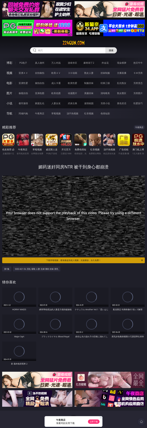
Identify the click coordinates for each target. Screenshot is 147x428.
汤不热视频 (72, 113)
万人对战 (56, 62)
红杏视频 (88, 113)
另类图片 (138, 93)
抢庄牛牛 (138, 62)
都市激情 (23, 103)
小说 (9, 103)
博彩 (9, 63)
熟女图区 (121, 93)
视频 (9, 73)
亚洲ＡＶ (23, 73)
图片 (9, 93)
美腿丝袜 (88, 93)
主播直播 (121, 73)
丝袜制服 (105, 73)
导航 (9, 113)
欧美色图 (56, 93)
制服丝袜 (88, 83)
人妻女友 (56, 103)
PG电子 (23, 62)
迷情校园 (88, 103)
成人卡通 (56, 83)
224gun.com (73, 43)
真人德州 (39, 62)
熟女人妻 (88, 73)
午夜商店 (39, 113)
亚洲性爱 (23, 83)
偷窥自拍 (23, 93)
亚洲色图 (39, 93)
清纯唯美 (105, 93)
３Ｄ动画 (72, 73)
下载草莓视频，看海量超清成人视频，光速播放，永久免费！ (94, 260)
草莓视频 (56, 113)
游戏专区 (72, 62)
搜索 (111, 50)
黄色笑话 (121, 103)
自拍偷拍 (39, 73)
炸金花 (105, 62)
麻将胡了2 (88, 62)
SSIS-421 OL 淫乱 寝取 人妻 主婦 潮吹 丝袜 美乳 (36, 269)
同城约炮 (23, 113)
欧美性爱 (72, 83)
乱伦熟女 (121, 83)
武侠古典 (72, 103)
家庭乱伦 (39, 103)
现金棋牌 (121, 62)
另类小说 (105, 103)
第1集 (6, 269)
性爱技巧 (138, 103)
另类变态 (138, 83)
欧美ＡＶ (56, 73)
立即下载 (94, 421)
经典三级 (105, 83)
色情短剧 (105, 113)
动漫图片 (72, 93)
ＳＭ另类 (138, 73)
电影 (9, 83)
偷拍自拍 (39, 83)
